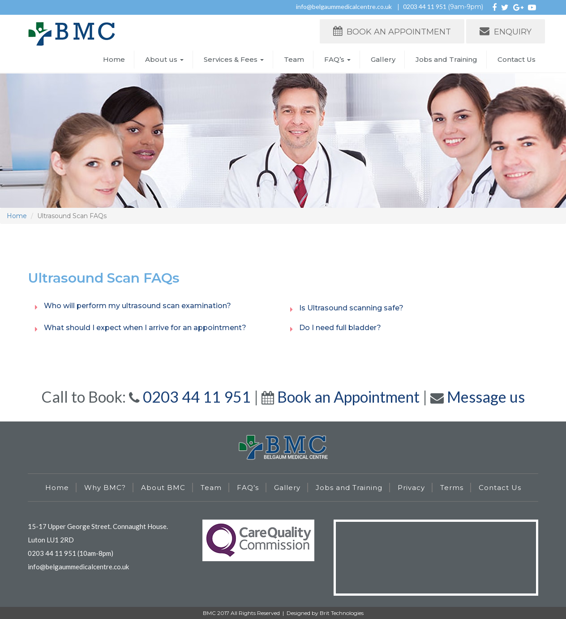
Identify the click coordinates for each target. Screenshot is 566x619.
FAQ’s (337, 59)
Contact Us (516, 59)
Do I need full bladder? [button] (340, 327)
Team (294, 59)
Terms (451, 487)
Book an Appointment (348, 396)
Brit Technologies (342, 613)
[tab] (155, 305)
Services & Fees (234, 59)
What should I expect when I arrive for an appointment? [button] (145, 327)
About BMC (163, 487)
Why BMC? (105, 487)
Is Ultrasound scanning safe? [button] (351, 308)
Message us (486, 396)
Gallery (383, 59)
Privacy (411, 487)
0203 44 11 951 (425, 6)
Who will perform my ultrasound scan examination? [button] (137, 305)
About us (164, 59)
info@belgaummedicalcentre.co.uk (344, 6)
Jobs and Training (446, 59)
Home (114, 59)
